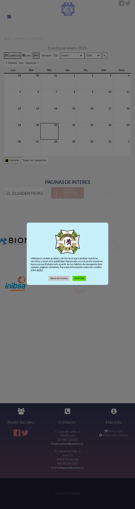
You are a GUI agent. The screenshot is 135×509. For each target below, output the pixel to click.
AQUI (40, 270)
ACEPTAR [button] (79, 278)
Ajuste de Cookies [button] (59, 278)
